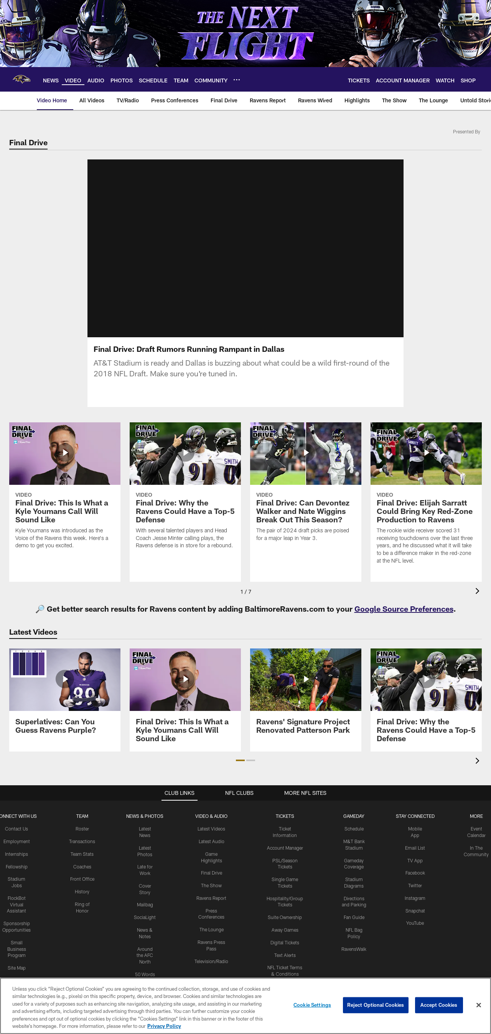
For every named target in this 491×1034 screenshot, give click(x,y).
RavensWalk (353, 949)
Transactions (82, 841)
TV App (415, 860)
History (82, 891)
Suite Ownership (285, 917)
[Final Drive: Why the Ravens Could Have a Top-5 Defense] (185, 490)
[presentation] (479, 592)
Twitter (415, 885)
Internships (16, 854)
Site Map (17, 967)
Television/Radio (211, 961)
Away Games (285, 929)
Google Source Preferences (403, 608)
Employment (16, 841)
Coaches (82, 866)
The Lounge (211, 929)
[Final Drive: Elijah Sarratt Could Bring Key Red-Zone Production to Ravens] (426, 498)
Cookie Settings (312, 1005)
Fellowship (17, 866)
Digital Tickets (284, 942)
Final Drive (211, 872)
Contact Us (16, 828)
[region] (245, 1006)
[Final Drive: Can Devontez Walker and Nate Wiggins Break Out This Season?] (305, 486)
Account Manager (285, 847)
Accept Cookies (439, 1005)
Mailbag (145, 904)
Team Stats (82, 854)
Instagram (415, 898)
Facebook (415, 872)
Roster (82, 828)
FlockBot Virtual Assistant (16, 904)
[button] (240, 760)
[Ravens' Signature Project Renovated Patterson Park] (305, 695)
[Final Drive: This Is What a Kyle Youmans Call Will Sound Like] (64, 490)
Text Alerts (285, 955)
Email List (415, 847)
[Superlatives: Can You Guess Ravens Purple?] (64, 695)
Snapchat (415, 910)
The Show (211, 885)
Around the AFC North (145, 955)
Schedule (354, 828)
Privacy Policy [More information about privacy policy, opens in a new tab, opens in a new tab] (164, 1026)
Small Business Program (16, 949)
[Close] (478, 1005)
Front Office (82, 878)
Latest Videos (211, 828)
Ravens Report (211, 898)
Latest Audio (211, 841)
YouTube (415, 923)
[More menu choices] (237, 80)
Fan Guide (354, 917)
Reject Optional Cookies (375, 1005)
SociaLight (145, 917)
